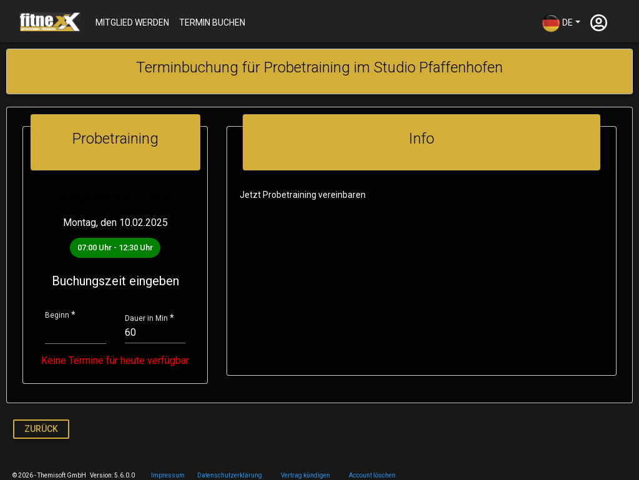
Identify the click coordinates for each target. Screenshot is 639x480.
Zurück (41, 429)
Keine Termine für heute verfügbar (114, 361)
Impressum (168, 475)
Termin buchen (212, 22)
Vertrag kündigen (305, 475)
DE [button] (557, 23)
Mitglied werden (132, 22)
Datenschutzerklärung (229, 475)
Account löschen (372, 475)
